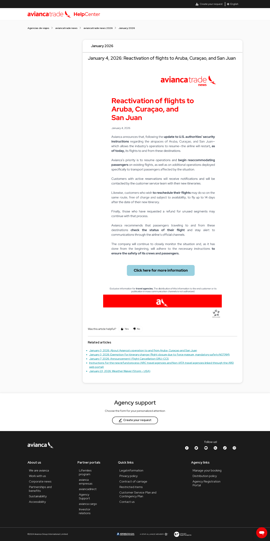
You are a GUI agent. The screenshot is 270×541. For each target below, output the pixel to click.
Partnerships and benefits (40, 489)
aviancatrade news (66, 28)
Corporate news (40, 481)
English (232, 4)
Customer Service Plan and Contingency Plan (137, 494)
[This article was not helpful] (136, 328)
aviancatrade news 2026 (98, 28)
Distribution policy (205, 476)
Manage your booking (207, 470)
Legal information (131, 470)
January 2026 (127, 28)
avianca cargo (88, 504)
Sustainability (38, 496)
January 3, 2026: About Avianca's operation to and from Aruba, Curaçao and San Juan (143, 350)
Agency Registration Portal (206, 483)
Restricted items (131, 487)
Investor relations (85, 511)
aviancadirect (88, 489)
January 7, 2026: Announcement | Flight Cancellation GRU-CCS (129, 358)
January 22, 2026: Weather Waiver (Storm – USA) (119, 371)
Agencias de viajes (38, 28)
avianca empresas (85, 481)
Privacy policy (128, 476)
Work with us (37, 476)
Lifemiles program (85, 472)
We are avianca (39, 470)
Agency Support (84, 496)
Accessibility (37, 502)
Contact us (127, 502)
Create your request (208, 4)
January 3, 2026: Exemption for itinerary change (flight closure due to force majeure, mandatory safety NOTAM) (159, 354)
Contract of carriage (133, 481)
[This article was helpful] (125, 328)
